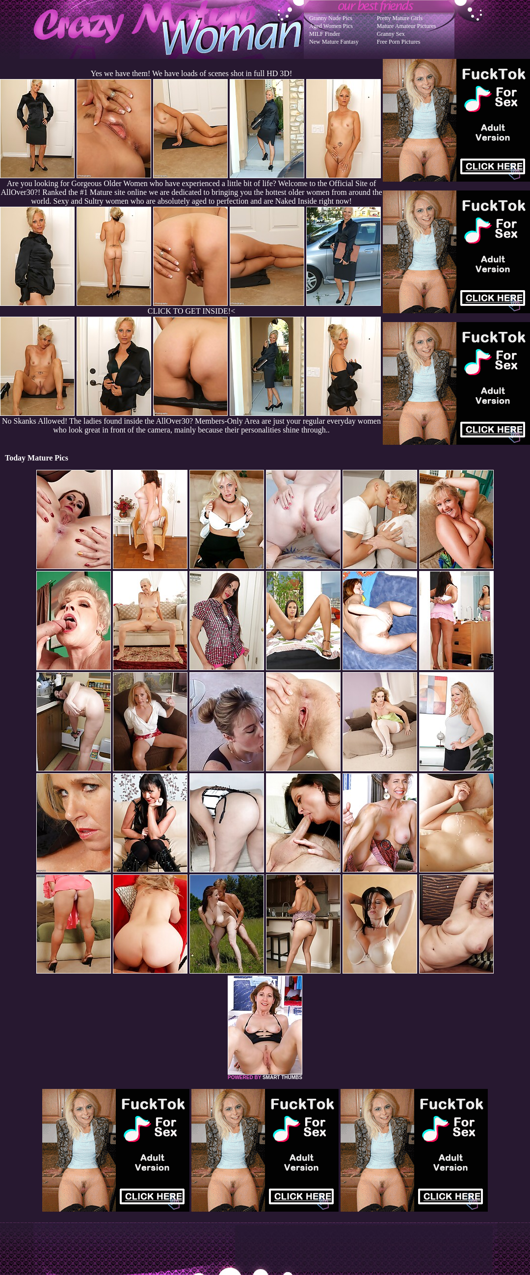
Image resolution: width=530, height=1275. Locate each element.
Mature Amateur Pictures (406, 26)
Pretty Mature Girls (400, 18)
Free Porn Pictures (399, 41)
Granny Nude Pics (330, 18)
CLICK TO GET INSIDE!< (191, 311)
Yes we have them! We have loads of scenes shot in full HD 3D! (191, 73)
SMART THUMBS (282, 1077)
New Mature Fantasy (334, 41)
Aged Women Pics (331, 26)
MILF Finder (324, 33)
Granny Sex (391, 33)
